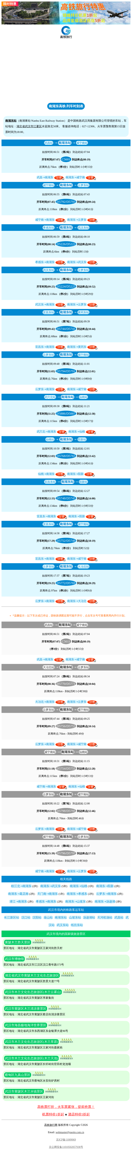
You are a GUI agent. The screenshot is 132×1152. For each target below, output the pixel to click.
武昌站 (48, 142)
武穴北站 (50, 397)
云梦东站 (83, 185)
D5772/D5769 (66, 583)
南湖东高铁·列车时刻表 (66, 106)
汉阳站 (36, 917)
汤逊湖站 (89, 917)
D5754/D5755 (66, 768)
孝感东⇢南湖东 (45, 262)
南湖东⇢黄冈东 (76, 346)
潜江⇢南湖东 (18, 901)
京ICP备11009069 (66, 1139)
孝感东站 (48, 227)
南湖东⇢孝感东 (77, 893)
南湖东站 (64, 143)
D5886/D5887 (66, 413)
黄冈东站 (83, 312)
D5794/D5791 (66, 371)
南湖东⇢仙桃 (76, 431)
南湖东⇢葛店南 (18, 893)
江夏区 (37, 126)
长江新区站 (11, 917)
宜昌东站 (48, 312)
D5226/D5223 (66, 244)
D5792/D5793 (66, 202)
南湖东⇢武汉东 (76, 262)
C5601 (66, 159)
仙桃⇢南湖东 (46, 473)
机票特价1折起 (53, 1114)
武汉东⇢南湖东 (45, 304)
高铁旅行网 (50, 1125)
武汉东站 (83, 227)
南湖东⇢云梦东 (76, 219)
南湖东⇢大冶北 (76, 601)
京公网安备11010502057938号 (66, 1147)
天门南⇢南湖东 (47, 893)
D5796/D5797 (66, 853)
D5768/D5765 (66, 456)
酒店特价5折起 (79, 1114)
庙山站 (48, 917)
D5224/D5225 (66, 286)
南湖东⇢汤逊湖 (105, 901)
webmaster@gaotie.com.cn (70, 1132)
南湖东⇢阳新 (75, 473)
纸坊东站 (77, 925)
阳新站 (82, 439)
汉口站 (25, 917)
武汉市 (29, 126)
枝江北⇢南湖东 (21, 886)
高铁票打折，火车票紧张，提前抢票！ (66, 1107)
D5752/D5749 (66, 540)
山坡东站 (75, 917)
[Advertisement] (66, 73)
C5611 (66, 641)
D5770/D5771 (66, 684)
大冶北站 (83, 566)
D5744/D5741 (66, 329)
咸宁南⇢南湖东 (45, 219)
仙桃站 (83, 397)
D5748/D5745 (66, 498)
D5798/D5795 (66, 811)
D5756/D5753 (66, 726)
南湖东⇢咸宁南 (75, 177)
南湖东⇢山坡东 (75, 901)
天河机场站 (104, 917)
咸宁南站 (82, 142)
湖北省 (20, 126)
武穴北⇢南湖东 (46, 431)
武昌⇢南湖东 (45, 177)
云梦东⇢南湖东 (45, 389)
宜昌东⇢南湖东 (45, 346)
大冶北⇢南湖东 (45, 701)
